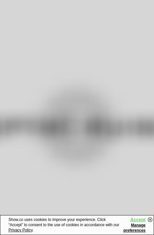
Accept (138, 219)
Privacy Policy (20, 230)
